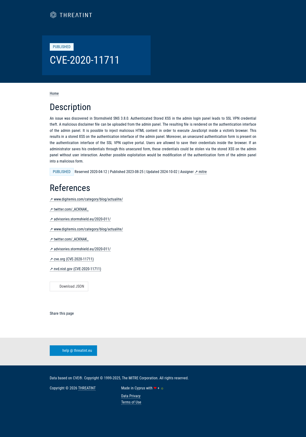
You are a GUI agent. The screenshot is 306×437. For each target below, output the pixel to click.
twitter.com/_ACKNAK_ (71, 209)
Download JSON (68, 286)
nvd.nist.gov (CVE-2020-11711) (77, 269)
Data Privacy (131, 396)
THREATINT (87, 388)
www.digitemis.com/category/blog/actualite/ (88, 199)
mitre (203, 171)
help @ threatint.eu (72, 350)
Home (54, 93)
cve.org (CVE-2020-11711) (74, 259)
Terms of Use (131, 402)
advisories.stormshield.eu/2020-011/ (82, 219)
